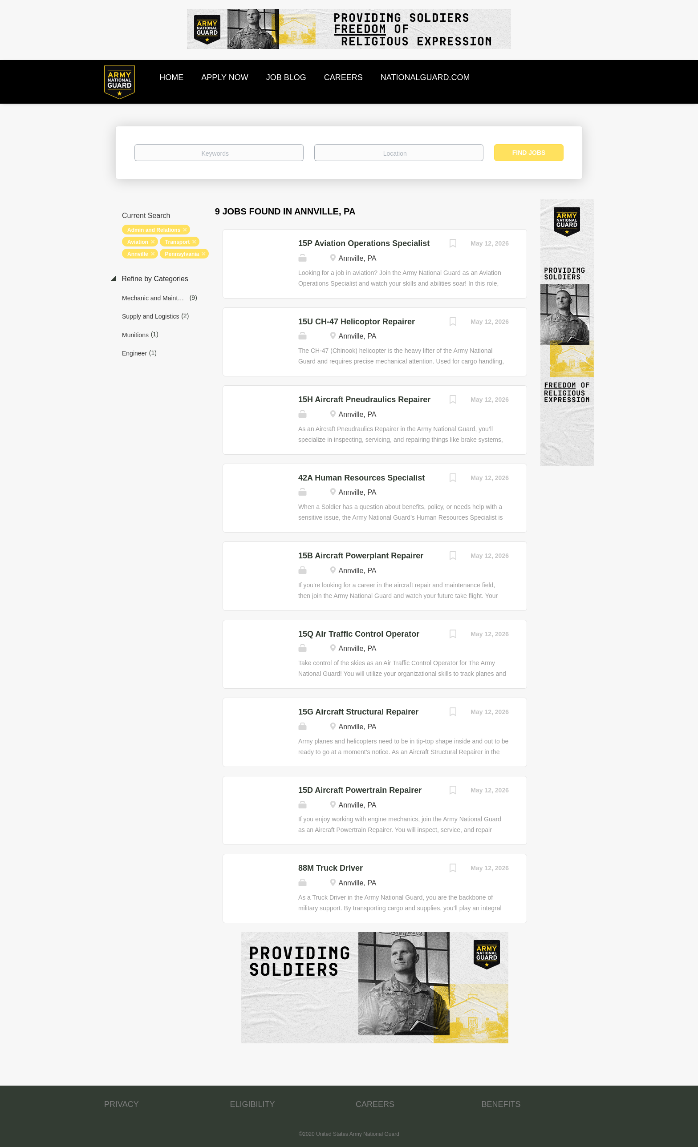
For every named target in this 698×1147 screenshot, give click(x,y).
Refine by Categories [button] (154, 279)
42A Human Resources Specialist (361, 477)
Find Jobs (529, 152)
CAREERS (375, 1104)
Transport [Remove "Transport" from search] (177, 242)
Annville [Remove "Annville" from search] (137, 254)
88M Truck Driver (330, 868)
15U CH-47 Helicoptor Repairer (356, 321)
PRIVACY (121, 1104)
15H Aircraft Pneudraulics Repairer (364, 399)
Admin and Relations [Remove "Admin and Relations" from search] (153, 230)
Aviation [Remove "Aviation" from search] (137, 242)
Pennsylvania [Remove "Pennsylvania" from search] (182, 254)
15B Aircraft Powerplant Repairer (360, 555)
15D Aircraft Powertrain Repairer (360, 790)
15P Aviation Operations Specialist (364, 243)
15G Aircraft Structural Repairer (358, 711)
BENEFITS (501, 1104)
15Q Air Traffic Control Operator (358, 634)
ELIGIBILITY (252, 1104)
